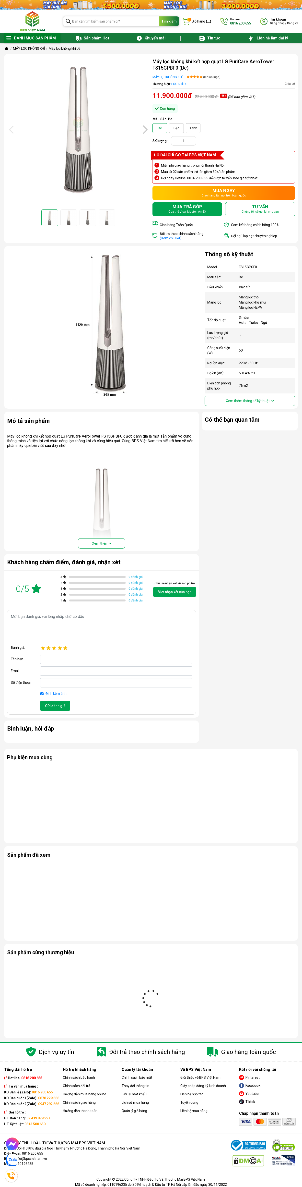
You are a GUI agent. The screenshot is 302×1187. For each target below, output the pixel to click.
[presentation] (10, 129)
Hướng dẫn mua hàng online (84, 1094)
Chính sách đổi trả (76, 1086)
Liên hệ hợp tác (191, 1094)
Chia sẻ (290, 84)
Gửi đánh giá (55, 706)
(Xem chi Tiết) (170, 238)
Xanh (193, 128)
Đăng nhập (277, 23)
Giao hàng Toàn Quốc (176, 225)
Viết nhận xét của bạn (174, 592)
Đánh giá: (18, 647)
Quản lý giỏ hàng (134, 1111)
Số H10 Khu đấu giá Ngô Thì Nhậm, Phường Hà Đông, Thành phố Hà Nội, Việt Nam (78, 1148)
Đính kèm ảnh (53, 694)
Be (160, 128)
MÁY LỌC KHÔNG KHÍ (167, 77)
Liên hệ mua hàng (194, 1111)
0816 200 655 (32, 1153)
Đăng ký (292, 23)
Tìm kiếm (169, 21)
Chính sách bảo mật (137, 1077)
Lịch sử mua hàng (135, 1102)
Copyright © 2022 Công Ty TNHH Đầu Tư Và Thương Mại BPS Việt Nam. (151, 1179)
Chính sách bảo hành (79, 1077)
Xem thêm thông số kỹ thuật (250, 401)
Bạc (176, 128)
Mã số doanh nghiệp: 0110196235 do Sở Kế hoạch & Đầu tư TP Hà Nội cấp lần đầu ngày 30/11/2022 (151, 1185)
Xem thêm (101, 543)
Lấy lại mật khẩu (134, 1094)
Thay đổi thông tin (135, 1086)
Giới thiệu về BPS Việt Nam (200, 1077)
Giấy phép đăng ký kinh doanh (203, 1086)
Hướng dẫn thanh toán (80, 1111)
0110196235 (23, 1164)
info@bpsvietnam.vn (31, 1159)
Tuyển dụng (189, 1102)
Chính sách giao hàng (79, 1102)
